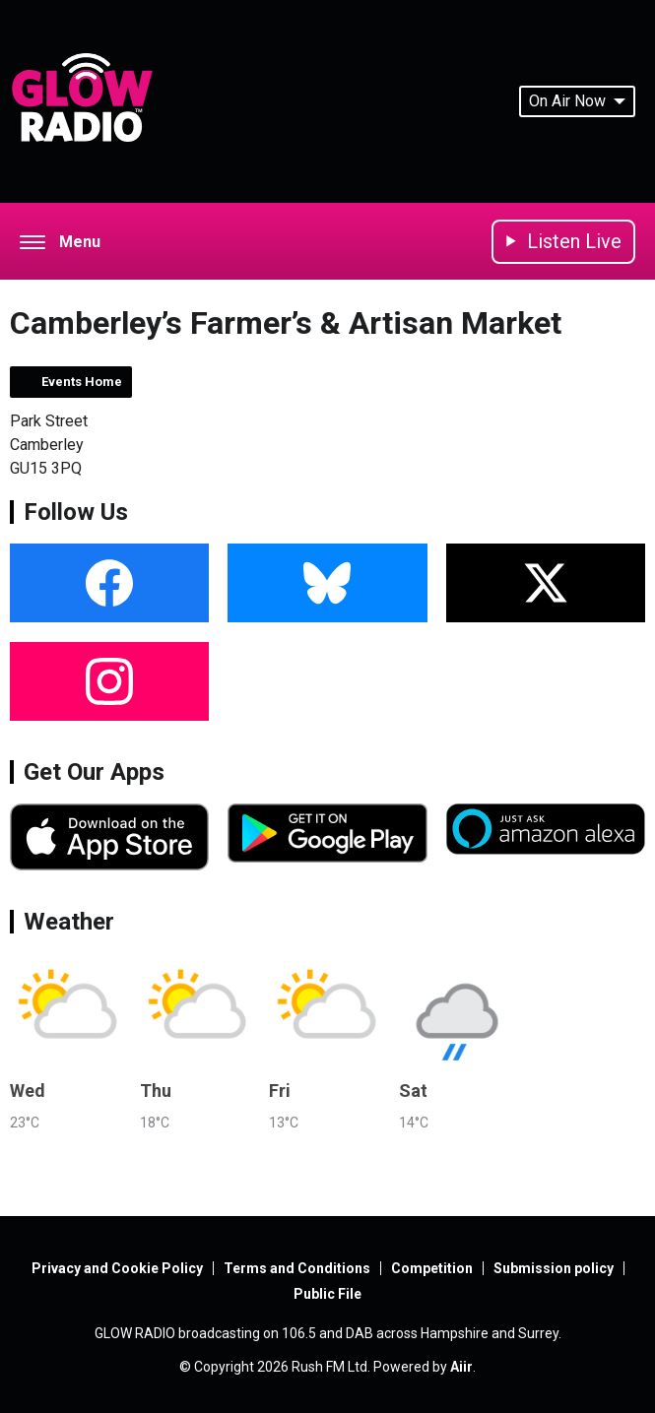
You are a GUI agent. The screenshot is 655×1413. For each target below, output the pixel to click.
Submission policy (553, 1268)
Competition (432, 1268)
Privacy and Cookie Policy (117, 1268)
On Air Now (577, 101)
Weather (69, 921)
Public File (327, 1294)
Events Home (81, 381)
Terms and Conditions (297, 1268)
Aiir (461, 1367)
